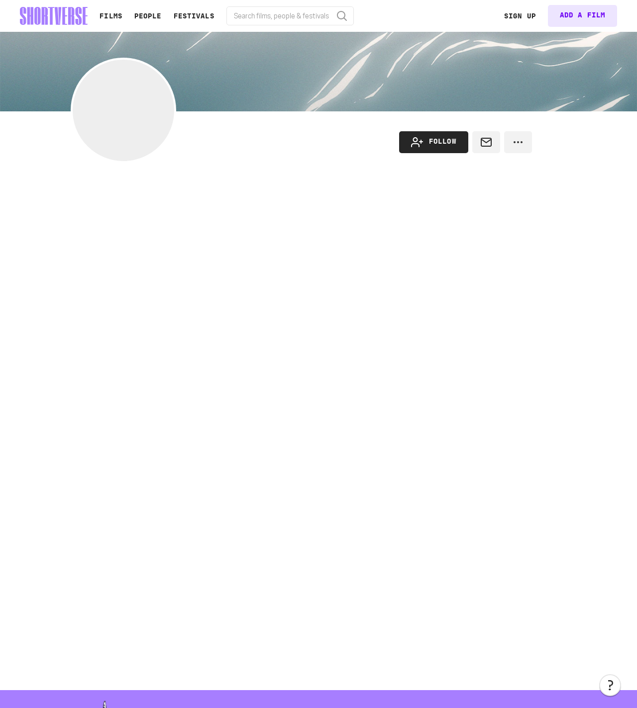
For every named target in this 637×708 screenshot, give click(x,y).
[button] (610, 685)
